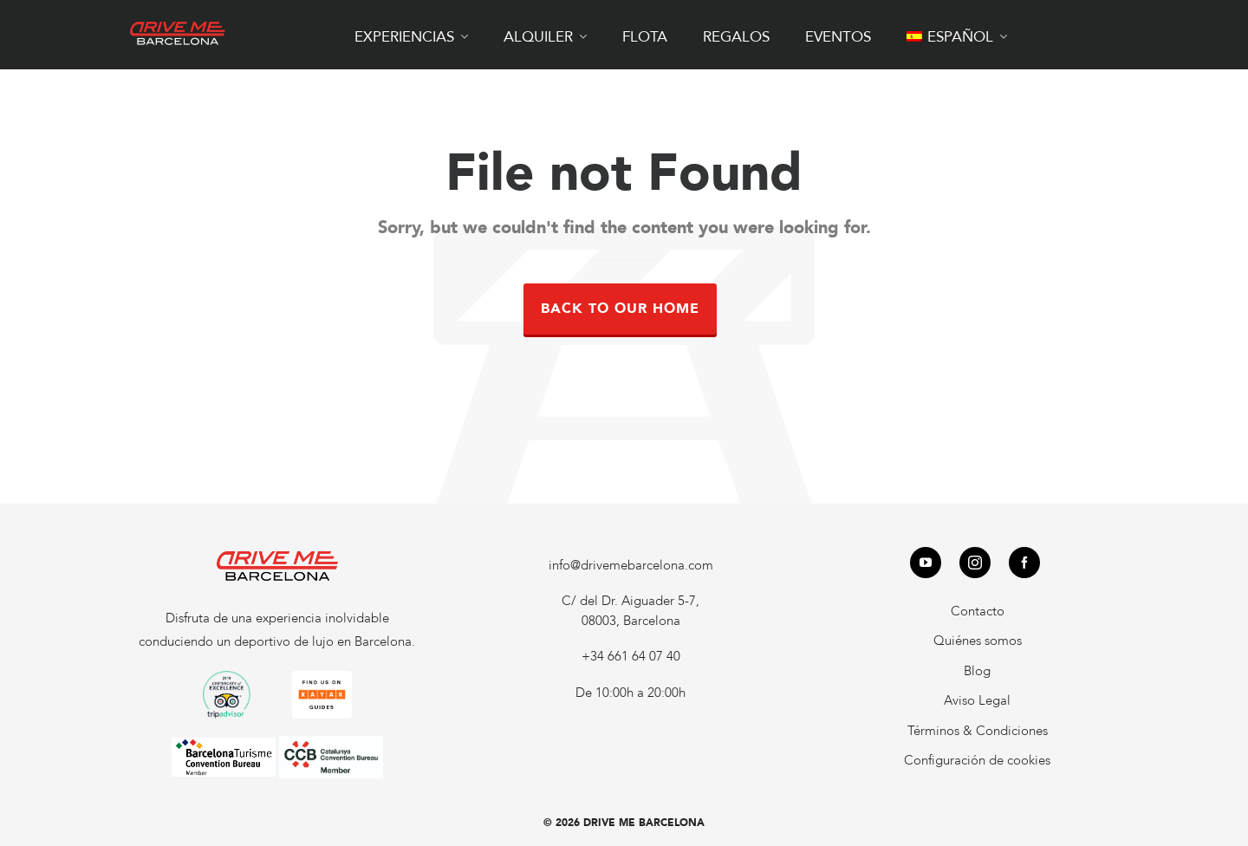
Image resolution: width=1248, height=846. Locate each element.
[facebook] (1024, 562)
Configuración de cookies (977, 760)
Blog (977, 671)
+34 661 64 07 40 (631, 656)
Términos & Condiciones (977, 730)
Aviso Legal (977, 700)
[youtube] (925, 562)
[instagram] (975, 562)
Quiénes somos (977, 640)
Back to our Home (620, 308)
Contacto (977, 611)
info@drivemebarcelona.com (631, 565)
